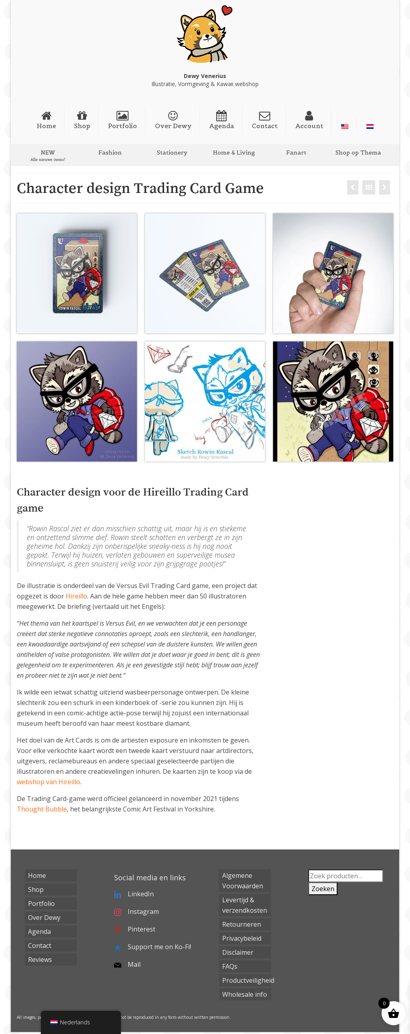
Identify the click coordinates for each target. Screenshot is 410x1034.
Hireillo (76, 596)
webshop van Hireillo (48, 781)
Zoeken (323, 888)
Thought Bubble (42, 809)
